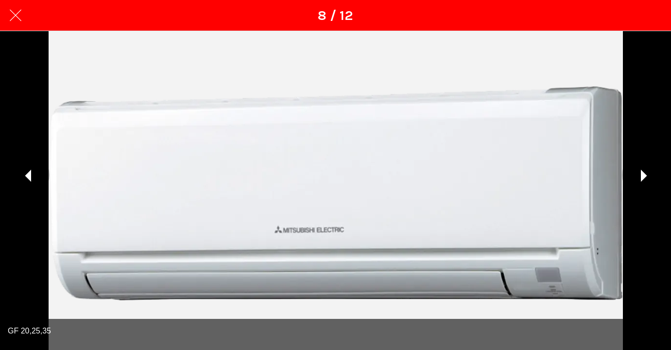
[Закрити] (15, 15)
